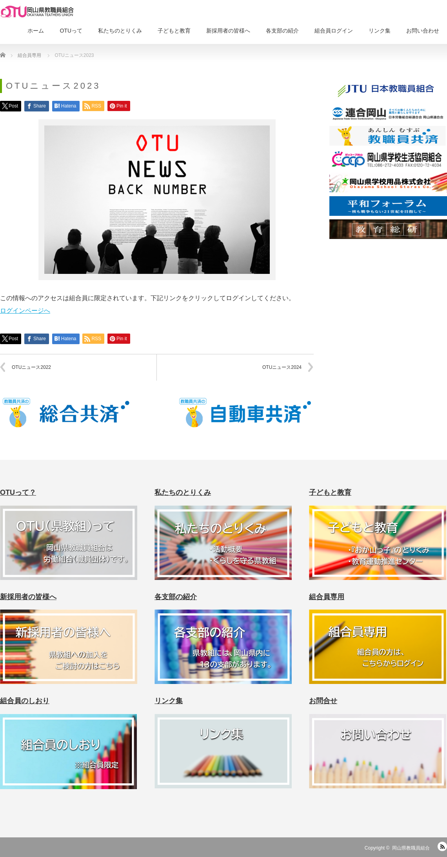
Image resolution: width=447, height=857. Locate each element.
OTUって (71, 30)
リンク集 (380, 30)
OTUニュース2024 (282, 367)
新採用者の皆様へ (228, 30)
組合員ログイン (333, 30)
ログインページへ (25, 310)
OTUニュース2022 (31, 367)
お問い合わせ (422, 30)
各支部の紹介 (282, 30)
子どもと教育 (174, 30)
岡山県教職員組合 (411, 848)
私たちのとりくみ (120, 30)
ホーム (35, 30)
